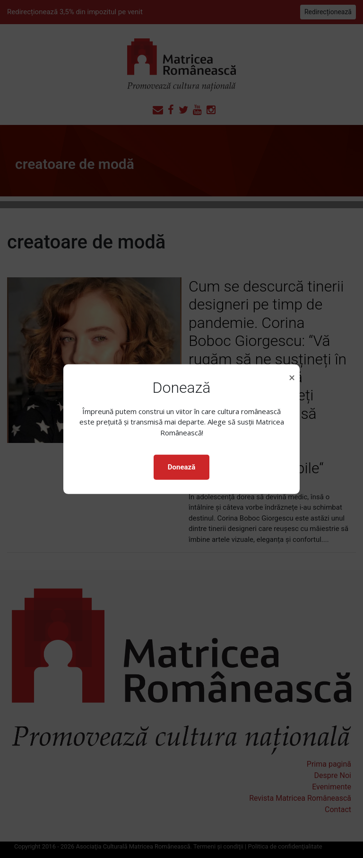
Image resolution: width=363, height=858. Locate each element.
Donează (181, 467)
